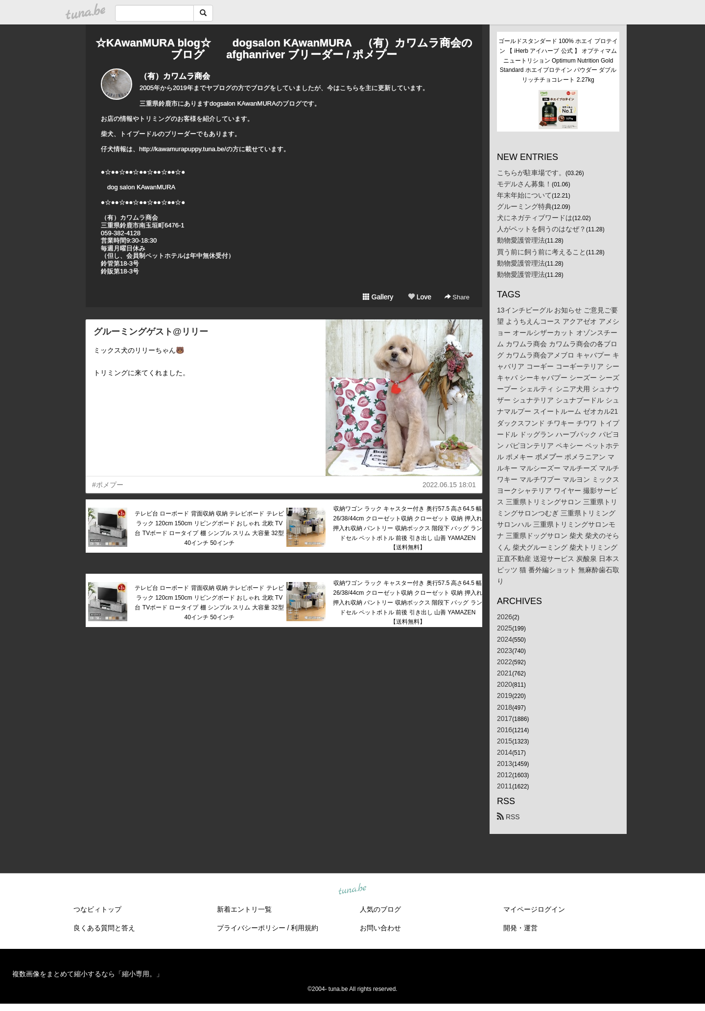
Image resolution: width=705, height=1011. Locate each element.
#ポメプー (107, 485)
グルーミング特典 (524, 206)
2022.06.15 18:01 (449, 485)
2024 (504, 639)
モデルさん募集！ (524, 184)
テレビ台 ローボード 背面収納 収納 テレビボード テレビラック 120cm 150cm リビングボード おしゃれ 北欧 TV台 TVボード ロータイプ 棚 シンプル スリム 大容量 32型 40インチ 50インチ (209, 528)
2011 (504, 786)
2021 (504, 673)
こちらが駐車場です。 (531, 173)
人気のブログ (380, 909)
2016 (504, 730)
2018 (504, 707)
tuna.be (352, 890)
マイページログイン (534, 909)
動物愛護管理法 (521, 240)
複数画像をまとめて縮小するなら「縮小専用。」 (87, 974)
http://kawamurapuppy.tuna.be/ (182, 149)
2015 (504, 741)
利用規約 (304, 928)
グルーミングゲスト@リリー (151, 332)
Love (419, 297)
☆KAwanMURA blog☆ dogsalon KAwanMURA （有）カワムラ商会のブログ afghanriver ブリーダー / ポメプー (283, 49)
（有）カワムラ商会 (175, 76)
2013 (504, 763)
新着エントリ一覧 (244, 909)
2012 (504, 775)
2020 (504, 684)
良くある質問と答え (104, 928)
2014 (504, 752)
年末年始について (524, 195)
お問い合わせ (380, 928)
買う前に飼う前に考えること (541, 252)
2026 (504, 617)
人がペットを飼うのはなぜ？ (541, 229)
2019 (504, 695)
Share (457, 297)
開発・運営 (520, 928)
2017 (504, 718)
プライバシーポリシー (251, 928)
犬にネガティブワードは (534, 218)
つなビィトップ (97, 909)
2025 (504, 628)
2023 (504, 650)
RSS (508, 817)
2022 (504, 662)
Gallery (378, 297)
